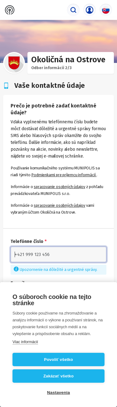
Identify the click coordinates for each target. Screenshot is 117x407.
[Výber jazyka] (106, 10)
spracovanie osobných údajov (59, 186)
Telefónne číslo (29, 241)
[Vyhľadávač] (73, 10)
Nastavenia (58, 392)
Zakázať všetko (58, 376)
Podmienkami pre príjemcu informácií (63, 175)
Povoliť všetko (58, 359)
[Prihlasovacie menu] (89, 10)
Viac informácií (25, 341)
